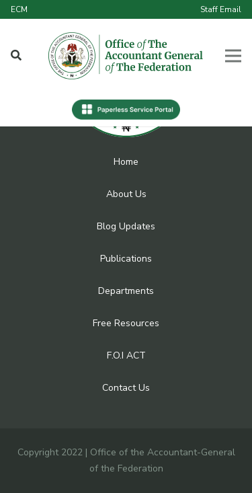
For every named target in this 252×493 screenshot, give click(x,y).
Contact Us (126, 387)
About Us (126, 194)
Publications (126, 258)
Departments (126, 291)
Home (126, 161)
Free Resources (126, 323)
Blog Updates (126, 226)
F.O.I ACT (126, 355)
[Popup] (16, 56)
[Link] (126, 55)
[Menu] (233, 56)
